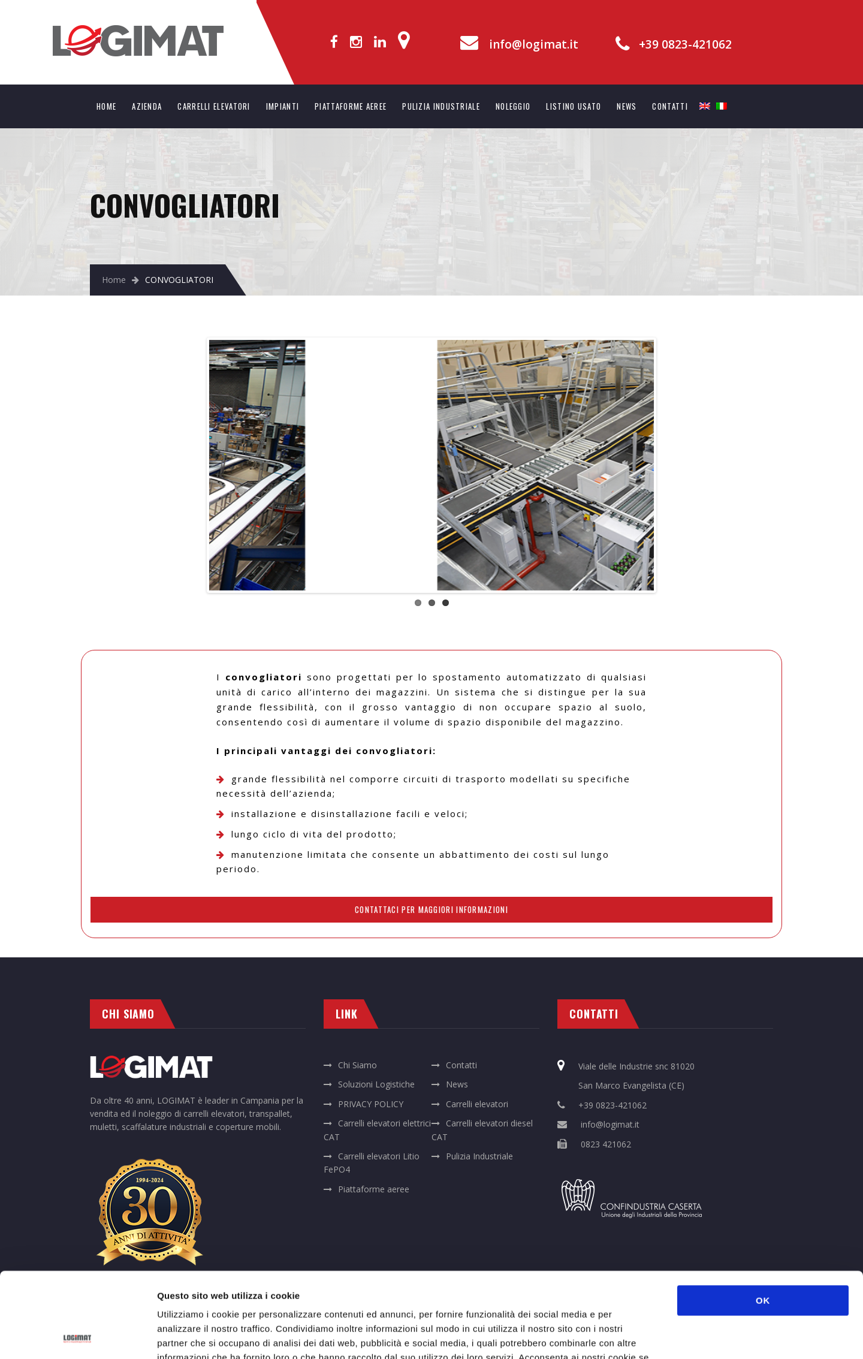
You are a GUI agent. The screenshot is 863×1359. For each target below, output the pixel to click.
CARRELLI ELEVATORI (213, 106)
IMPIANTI (282, 106)
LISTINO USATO (573, 106)
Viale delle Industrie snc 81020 (636, 1066)
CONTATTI (669, 106)
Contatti (461, 1065)
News (457, 1084)
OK (763, 1215)
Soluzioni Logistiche (376, 1084)
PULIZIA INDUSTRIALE (441, 106)
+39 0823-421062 (685, 45)
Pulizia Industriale (479, 1156)
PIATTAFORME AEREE (351, 106)
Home (114, 279)
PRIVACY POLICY (370, 1104)
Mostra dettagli (636, 1335)
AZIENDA (147, 106)
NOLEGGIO (513, 106)
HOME (106, 106)
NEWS (626, 106)
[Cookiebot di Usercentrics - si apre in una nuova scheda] (77, 1336)
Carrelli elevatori (477, 1104)
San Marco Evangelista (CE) (631, 1085)
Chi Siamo (357, 1065)
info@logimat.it (533, 45)
